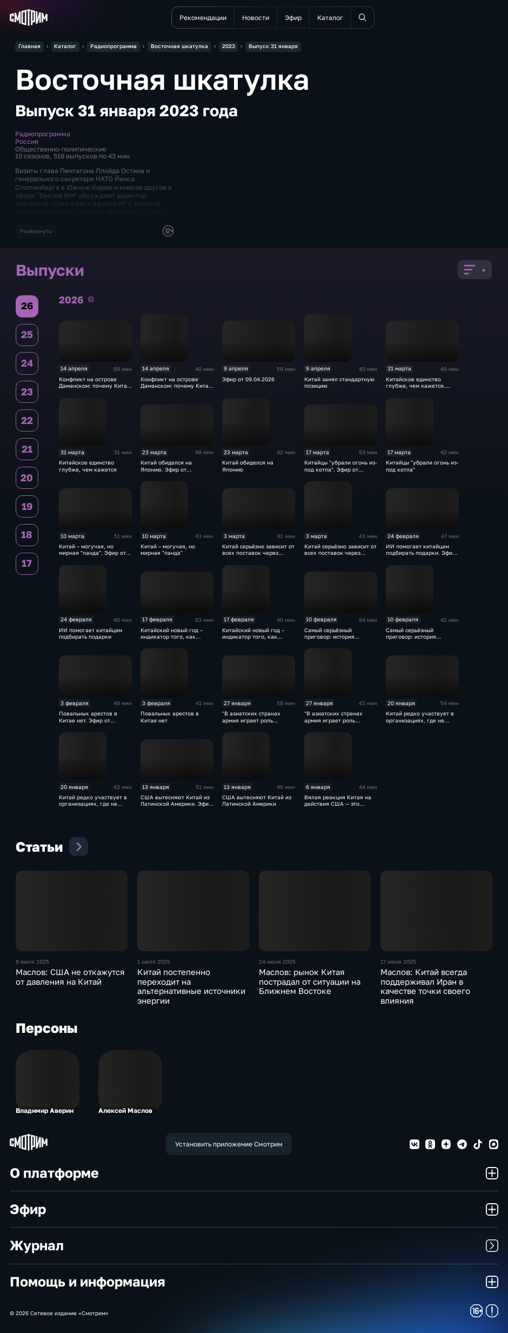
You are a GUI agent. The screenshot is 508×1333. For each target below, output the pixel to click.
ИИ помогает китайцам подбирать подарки (90, 633)
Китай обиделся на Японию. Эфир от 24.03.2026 (166, 469)
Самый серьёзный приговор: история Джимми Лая (411, 637)
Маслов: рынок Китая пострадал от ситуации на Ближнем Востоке (309, 981)
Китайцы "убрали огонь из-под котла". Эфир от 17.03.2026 (340, 469)
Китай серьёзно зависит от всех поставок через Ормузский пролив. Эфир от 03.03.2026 (258, 556)
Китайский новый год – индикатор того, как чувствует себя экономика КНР (258, 640)
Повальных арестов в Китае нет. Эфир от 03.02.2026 (88, 720)
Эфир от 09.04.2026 (248, 379)
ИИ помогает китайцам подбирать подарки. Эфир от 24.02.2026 (421, 553)
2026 (91, 299)
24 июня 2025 (277, 961)
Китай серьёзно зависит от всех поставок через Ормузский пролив (340, 553)
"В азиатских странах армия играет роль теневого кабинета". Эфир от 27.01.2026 (257, 723)
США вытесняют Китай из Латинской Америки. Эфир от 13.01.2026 (176, 804)
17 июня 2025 (398, 961)
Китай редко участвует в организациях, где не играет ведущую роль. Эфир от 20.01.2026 (420, 723)
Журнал (254, 1245)
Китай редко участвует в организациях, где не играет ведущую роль (93, 804)
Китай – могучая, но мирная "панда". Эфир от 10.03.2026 (92, 553)
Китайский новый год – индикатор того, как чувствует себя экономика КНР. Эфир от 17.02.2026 (177, 640)
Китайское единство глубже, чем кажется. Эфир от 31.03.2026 (415, 386)
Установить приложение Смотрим (229, 1144)
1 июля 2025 (153, 961)
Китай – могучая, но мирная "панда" (168, 549)
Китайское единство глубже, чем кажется (88, 465)
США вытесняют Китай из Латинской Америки (256, 800)
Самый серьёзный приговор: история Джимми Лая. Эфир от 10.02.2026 (333, 640)
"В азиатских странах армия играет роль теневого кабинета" (333, 720)
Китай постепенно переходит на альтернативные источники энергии (191, 986)
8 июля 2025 (32, 961)
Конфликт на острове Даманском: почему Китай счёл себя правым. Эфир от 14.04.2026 (94, 389)
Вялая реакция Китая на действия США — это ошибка (337, 804)
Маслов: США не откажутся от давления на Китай (70, 976)
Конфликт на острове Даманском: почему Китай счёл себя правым (176, 386)
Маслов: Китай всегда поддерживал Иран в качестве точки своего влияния (425, 986)
